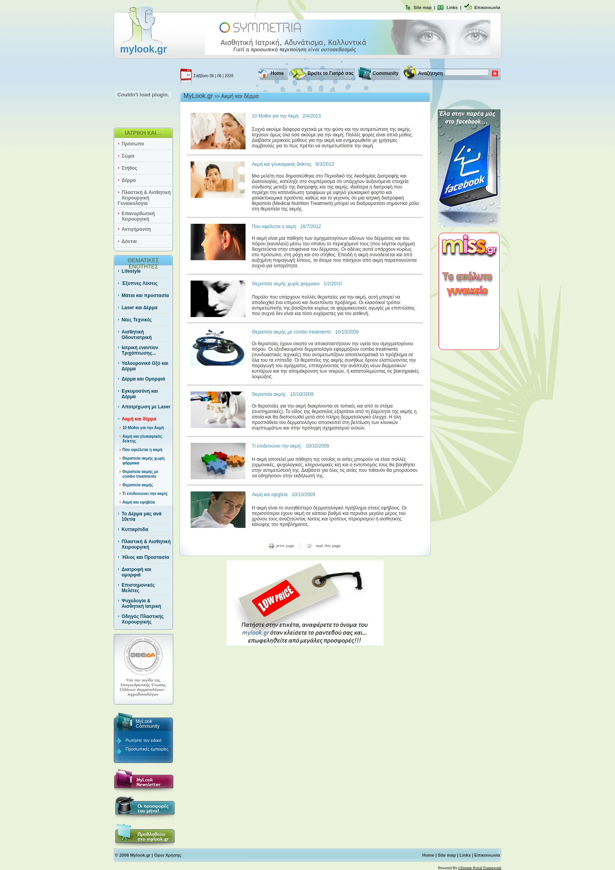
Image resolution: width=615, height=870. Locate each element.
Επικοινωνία (487, 7)
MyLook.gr (198, 95)
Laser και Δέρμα (139, 307)
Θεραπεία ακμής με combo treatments (140, 473)
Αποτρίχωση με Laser (146, 407)
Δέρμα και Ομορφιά (143, 379)
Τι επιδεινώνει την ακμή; (145, 493)
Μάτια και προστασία (145, 295)
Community (385, 73)
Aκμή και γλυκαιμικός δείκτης (282, 164)
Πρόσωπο (133, 144)
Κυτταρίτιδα (135, 529)
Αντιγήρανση (136, 229)
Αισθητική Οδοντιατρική (137, 334)
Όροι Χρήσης (168, 855)
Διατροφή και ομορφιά (136, 572)
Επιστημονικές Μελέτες (138, 587)
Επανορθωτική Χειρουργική (138, 216)
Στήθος (129, 168)
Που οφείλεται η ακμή (142, 450)
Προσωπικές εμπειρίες (147, 749)
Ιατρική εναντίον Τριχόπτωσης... (140, 350)
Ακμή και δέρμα (139, 419)
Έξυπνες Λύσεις (140, 283)
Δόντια (129, 241)
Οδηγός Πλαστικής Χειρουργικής (143, 619)
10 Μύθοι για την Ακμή (143, 428)
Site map (423, 7)
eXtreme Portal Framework (480, 868)
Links (452, 7)
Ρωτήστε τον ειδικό (144, 740)
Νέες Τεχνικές (137, 320)
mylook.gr (143, 49)
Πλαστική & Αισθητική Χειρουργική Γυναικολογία (144, 198)
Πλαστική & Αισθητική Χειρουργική (146, 544)
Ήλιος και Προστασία (145, 557)
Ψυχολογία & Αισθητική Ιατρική (141, 603)
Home (277, 73)
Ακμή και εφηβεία (138, 502)
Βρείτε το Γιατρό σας (331, 73)
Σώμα (128, 156)
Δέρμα (129, 180)
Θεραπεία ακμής (137, 485)
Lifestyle (131, 271)
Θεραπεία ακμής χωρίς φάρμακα (286, 283)
